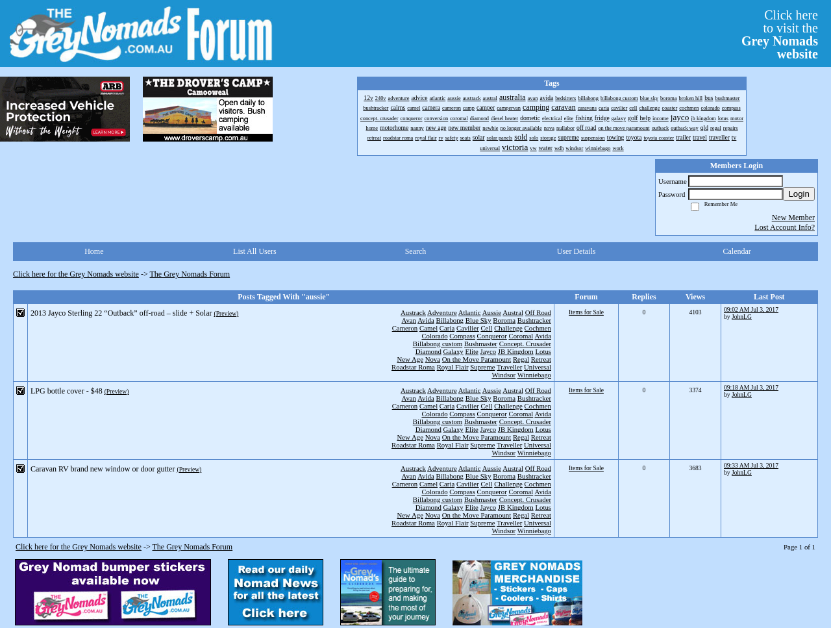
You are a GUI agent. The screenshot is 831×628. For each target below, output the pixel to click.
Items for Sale (586, 312)
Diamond (428, 351)
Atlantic (469, 312)
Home (93, 251)
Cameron (405, 328)
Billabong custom (437, 343)
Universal (537, 367)
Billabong (450, 320)
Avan (408, 320)
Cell (486, 328)
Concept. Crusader (525, 343)
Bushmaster (480, 343)
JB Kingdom (516, 351)
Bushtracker (534, 320)
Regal (521, 359)
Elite (471, 351)
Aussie (491, 312)
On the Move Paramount (476, 359)
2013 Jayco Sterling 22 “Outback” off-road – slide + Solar (121, 313)
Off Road (538, 312)
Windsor (503, 375)
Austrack (413, 312)
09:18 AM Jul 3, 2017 (751, 387)
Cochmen (538, 328)
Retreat (541, 359)
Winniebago (534, 375)
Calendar (737, 251)
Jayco (488, 351)
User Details (576, 251)
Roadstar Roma (413, 367)
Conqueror (492, 336)
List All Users (255, 251)
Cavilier (467, 328)
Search (416, 251)
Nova (432, 359)
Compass (462, 336)
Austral (512, 312)
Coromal (521, 336)
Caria (447, 328)
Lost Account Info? (784, 227)
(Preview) (226, 313)
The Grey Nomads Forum (190, 274)
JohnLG (742, 316)
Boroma (504, 320)
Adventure (442, 312)
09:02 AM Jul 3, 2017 (751, 309)
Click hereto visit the (779, 34)
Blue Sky (478, 320)
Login (799, 194)
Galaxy (453, 351)
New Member (793, 217)
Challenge (508, 328)
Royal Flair (453, 367)
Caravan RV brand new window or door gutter (103, 468)
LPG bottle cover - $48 (67, 391)
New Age (410, 359)
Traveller (509, 367)
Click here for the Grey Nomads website (76, 274)
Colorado (434, 336)
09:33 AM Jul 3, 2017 (751, 465)
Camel (428, 328)
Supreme (482, 367)
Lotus (543, 351)
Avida (425, 320)
